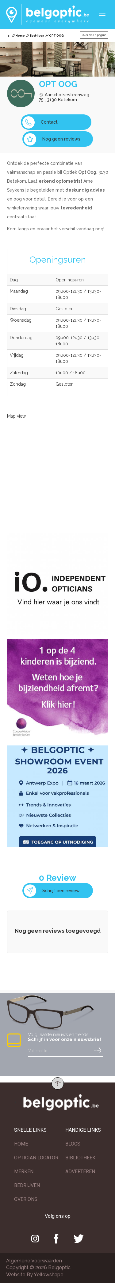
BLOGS (72, 1144)
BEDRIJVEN (27, 1185)
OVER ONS (25, 1199)
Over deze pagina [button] (94, 35)
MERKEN (23, 1171)
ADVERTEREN (80, 1171)
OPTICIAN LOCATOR (36, 1158)
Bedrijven (37, 35)
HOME (21, 1144)
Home (20, 35)
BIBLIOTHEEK (80, 1158)
